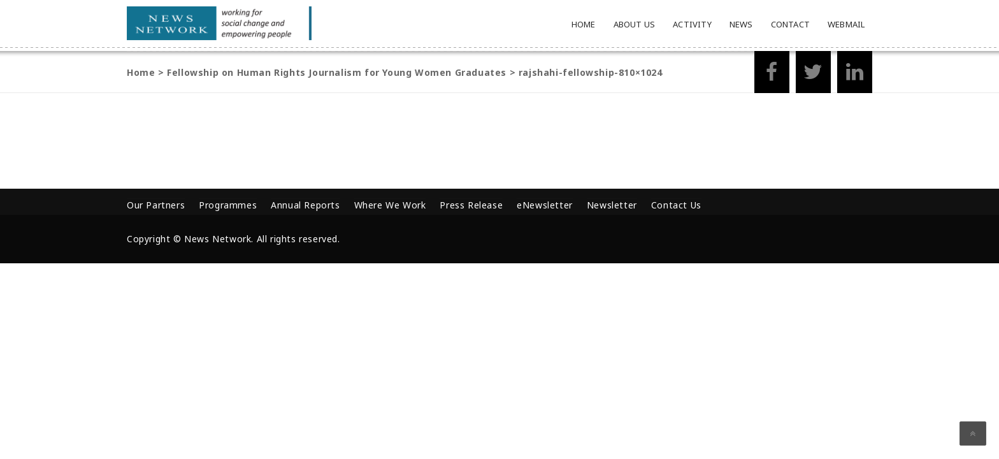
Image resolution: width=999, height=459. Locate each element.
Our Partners (156, 205)
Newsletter (612, 205)
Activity (692, 24)
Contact (790, 24)
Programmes (228, 205)
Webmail (846, 24)
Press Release (471, 205)
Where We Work (390, 205)
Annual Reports (305, 205)
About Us (635, 24)
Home (583, 24)
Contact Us (676, 205)
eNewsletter (545, 205)
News (741, 24)
